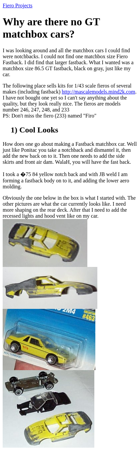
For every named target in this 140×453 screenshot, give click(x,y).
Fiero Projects (17, 5)
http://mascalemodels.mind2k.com (98, 92)
